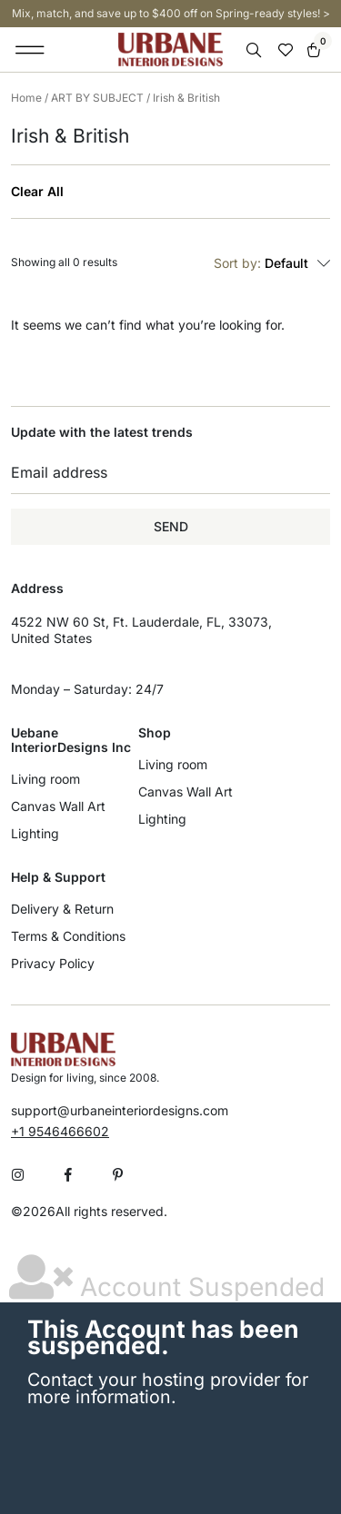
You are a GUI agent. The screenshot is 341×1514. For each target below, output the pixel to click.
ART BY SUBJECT (97, 97)
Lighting (35, 833)
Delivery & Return (62, 908)
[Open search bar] (255, 50)
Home (26, 97)
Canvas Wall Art (58, 806)
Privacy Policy (53, 963)
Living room (45, 779)
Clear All (37, 191)
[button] (30, 49)
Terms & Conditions (68, 936)
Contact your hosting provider (153, 1379)
